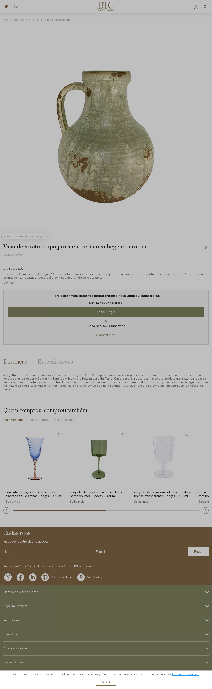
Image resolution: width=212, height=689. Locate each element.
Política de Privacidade (185, 674)
